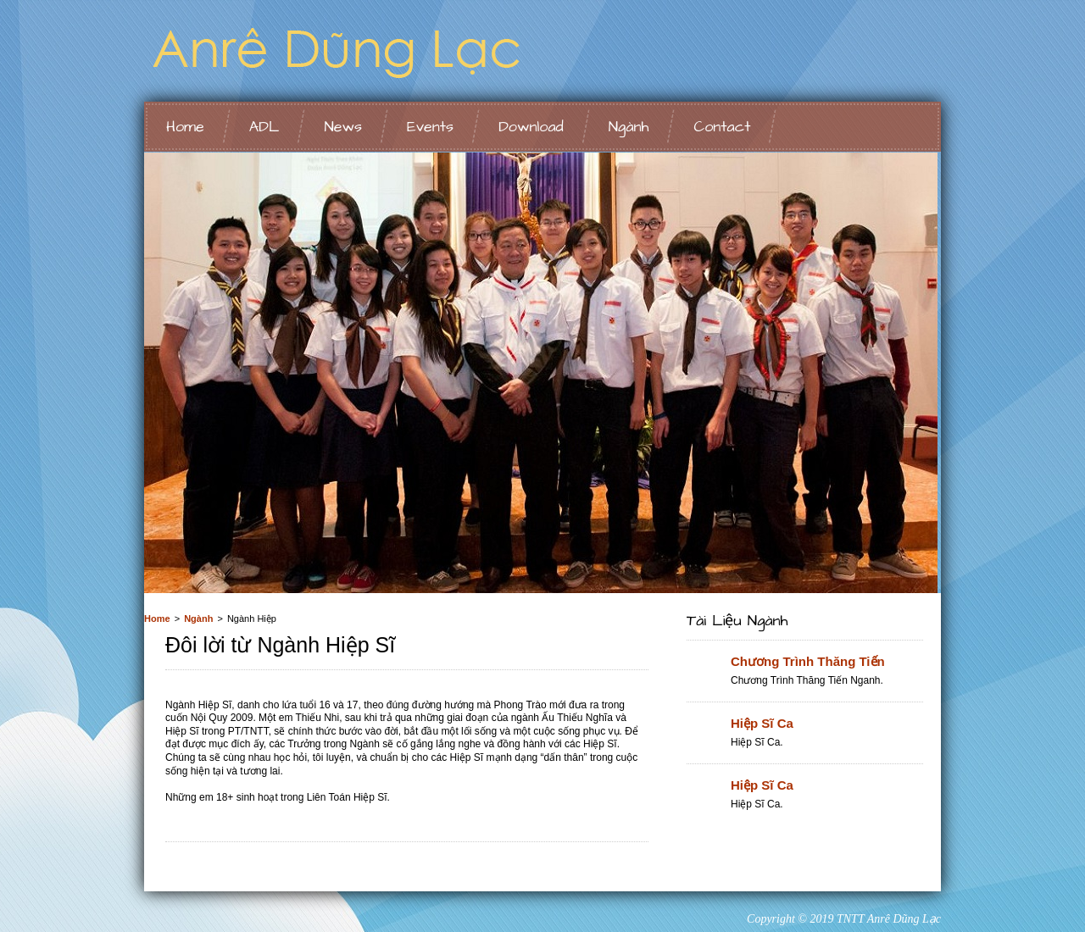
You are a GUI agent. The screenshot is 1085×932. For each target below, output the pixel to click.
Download (531, 126)
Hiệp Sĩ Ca (762, 723)
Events (430, 126)
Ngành (629, 126)
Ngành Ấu (356, 51)
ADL (264, 126)
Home (185, 126)
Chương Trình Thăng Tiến (808, 661)
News (343, 126)
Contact (721, 126)
